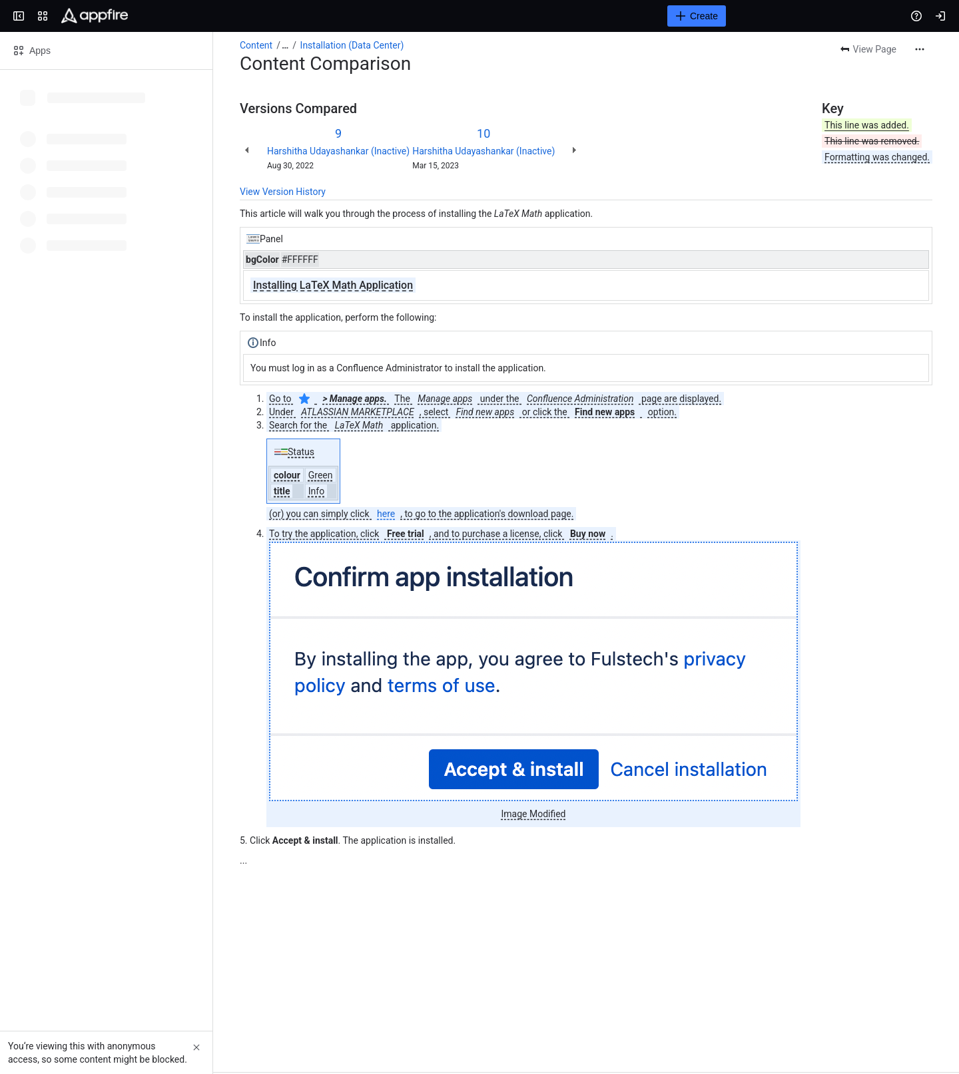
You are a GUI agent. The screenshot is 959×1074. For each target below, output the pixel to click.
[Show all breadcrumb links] (285, 45)
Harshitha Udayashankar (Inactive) (338, 151)
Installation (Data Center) (352, 45)
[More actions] (919, 49)
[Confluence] (95, 16)
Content (256, 45)
